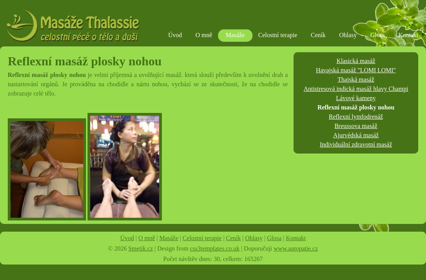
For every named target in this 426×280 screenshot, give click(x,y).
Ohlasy (348, 35)
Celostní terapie (277, 35)
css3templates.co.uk (214, 248)
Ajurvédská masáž (356, 135)
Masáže (235, 35)
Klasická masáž (356, 61)
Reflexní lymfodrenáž (356, 116)
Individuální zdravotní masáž (356, 144)
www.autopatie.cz (295, 248)
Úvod (175, 35)
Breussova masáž (356, 126)
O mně (204, 35)
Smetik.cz (140, 248)
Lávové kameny (356, 98)
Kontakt (408, 35)
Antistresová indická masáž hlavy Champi (356, 88)
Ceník (318, 35)
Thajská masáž (356, 79)
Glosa (377, 35)
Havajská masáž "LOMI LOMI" (356, 70)
